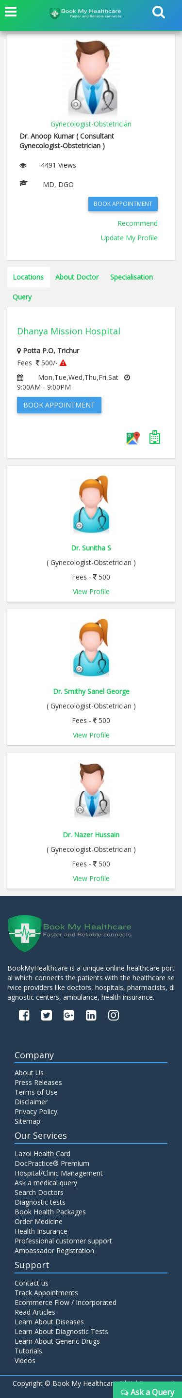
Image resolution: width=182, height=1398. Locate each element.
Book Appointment (123, 204)
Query (22, 296)
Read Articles (35, 1312)
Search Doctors (39, 1192)
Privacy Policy (36, 1111)
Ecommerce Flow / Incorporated (65, 1302)
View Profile (91, 591)
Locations (28, 277)
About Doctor (77, 277)
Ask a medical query (46, 1182)
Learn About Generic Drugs (57, 1341)
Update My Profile (129, 237)
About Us (29, 1072)
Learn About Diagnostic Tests (61, 1331)
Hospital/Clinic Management (59, 1173)
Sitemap (27, 1121)
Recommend (137, 223)
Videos (25, 1360)
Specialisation (131, 277)
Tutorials (28, 1350)
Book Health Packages (50, 1211)
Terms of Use (36, 1092)
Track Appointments (46, 1292)
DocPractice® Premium (52, 1163)
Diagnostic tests (40, 1202)
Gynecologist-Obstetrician (91, 123)
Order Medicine (39, 1221)
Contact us (32, 1283)
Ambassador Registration (54, 1250)
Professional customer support (63, 1240)
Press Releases (38, 1082)
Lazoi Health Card (42, 1153)
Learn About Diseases (49, 1321)
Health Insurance (41, 1231)
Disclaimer (31, 1101)
